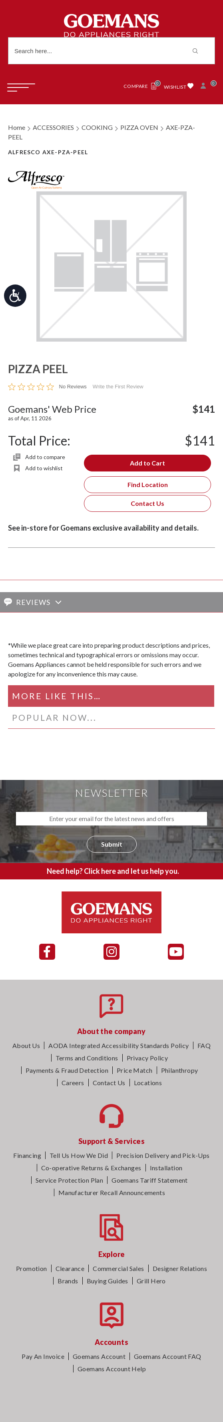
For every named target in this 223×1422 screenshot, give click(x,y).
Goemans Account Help (112, 1368)
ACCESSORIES (53, 127)
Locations (148, 1082)
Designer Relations (180, 1268)
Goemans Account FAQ (167, 1356)
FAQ (204, 1045)
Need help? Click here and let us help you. (113, 871)
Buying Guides (107, 1281)
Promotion (31, 1268)
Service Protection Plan (69, 1180)
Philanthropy (179, 1070)
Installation (166, 1167)
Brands (68, 1281)
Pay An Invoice (43, 1356)
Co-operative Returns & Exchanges (91, 1167)
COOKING (97, 127)
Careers (73, 1082)
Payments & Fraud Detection (67, 1070)
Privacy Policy (147, 1058)
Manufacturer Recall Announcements (111, 1192)
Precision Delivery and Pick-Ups (162, 1155)
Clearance (70, 1268)
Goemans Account (99, 1356)
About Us (26, 1045)
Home (16, 127)
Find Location (147, 484)
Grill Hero (151, 1281)
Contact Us (147, 503)
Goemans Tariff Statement (150, 1180)
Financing (27, 1155)
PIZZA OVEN (139, 127)
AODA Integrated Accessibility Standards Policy (118, 1045)
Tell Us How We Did (79, 1155)
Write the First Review (118, 387)
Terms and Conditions (87, 1058)
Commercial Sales (118, 1268)
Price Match (134, 1070)
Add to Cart (147, 463)
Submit (111, 844)
